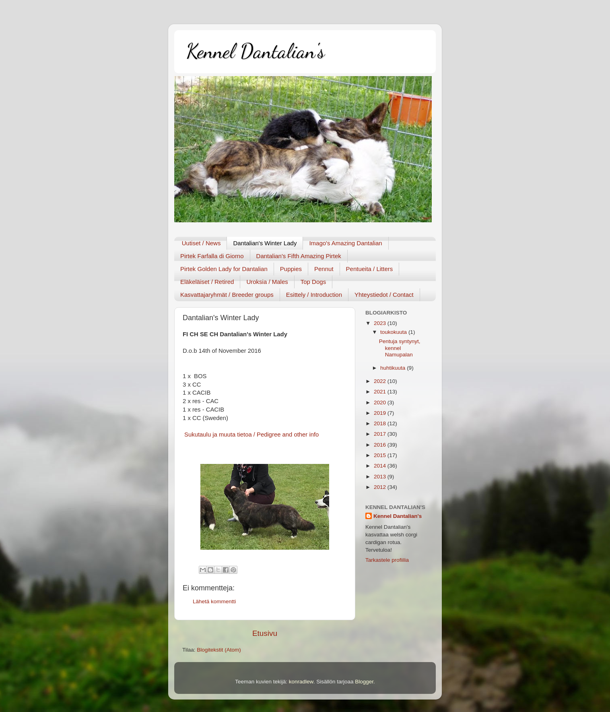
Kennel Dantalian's (255, 51)
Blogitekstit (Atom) (219, 650)
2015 (380, 455)
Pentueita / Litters (369, 268)
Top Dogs (313, 281)
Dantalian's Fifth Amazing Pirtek (298, 256)
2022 (380, 381)
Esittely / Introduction (314, 294)
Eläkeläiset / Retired (207, 281)
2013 (380, 477)
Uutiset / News (201, 243)
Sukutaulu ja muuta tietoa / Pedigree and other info (251, 434)
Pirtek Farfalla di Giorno (212, 256)
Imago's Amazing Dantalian (345, 243)
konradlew (301, 682)
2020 (380, 402)
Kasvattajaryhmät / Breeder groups (227, 294)
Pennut (324, 268)
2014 (380, 466)
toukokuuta (394, 332)
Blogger (364, 682)
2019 (380, 413)
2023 (380, 323)
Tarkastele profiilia (387, 560)
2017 (380, 434)
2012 (380, 487)
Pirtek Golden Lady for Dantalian (224, 268)
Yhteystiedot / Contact (384, 294)
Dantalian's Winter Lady (265, 243)
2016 (380, 445)
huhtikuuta (393, 368)
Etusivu (264, 633)
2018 (380, 423)
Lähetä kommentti (214, 601)
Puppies (291, 268)
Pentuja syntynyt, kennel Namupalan (399, 347)
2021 (380, 392)
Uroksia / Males (267, 281)
